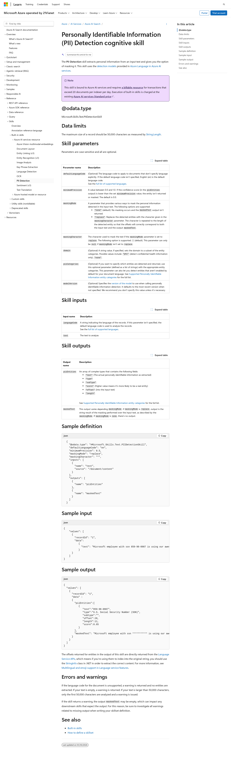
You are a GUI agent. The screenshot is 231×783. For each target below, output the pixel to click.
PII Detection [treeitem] (23, 180)
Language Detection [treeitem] (27, 171)
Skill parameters (186, 38)
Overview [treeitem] (16, 125)
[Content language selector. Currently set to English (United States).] (18, 761)
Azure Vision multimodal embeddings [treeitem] (35, 144)
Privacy (80, 768)
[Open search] (224, 4)
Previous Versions (159, 768)
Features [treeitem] (13, 48)
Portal (204, 12)
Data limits (184, 34)
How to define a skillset (80, 732)
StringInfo (71, 663)
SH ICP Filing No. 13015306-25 (19, 768)
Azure (64, 23)
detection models (106, 66)
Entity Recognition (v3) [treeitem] (28, 157)
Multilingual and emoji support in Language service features (95, 667)
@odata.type (185, 29)
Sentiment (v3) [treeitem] (24, 185)
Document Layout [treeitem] (25, 148)
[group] (115, 544)
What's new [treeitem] (14, 43)
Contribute (188, 768)
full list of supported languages (111, 183)
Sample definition (187, 50)
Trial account (218, 12)
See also (183, 67)
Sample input (185, 55)
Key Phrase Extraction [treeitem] (27, 167)
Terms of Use (41, 773)
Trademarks (57, 773)
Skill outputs (185, 46)
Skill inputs (184, 42)
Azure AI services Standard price (92, 96)
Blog (174, 768)
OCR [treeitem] (19, 176)
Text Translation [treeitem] (24, 189)
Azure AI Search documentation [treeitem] (22, 29)
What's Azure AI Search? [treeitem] (21, 38)
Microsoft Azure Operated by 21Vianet (109, 768)
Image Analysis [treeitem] (24, 162)
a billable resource (132, 87)
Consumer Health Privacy (16, 773)
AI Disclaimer (140, 768)
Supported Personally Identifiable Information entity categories (114, 402)
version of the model (121, 283)
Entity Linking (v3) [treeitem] (25, 153)
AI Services (76, 23)
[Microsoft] (6, 4)
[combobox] (29, 23)
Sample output (186, 59)
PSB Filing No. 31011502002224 (55, 768)
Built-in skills (75, 728)
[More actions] (166, 24)
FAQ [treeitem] (11, 52)
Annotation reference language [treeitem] (27, 130)
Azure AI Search (92, 23)
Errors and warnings (188, 63)
